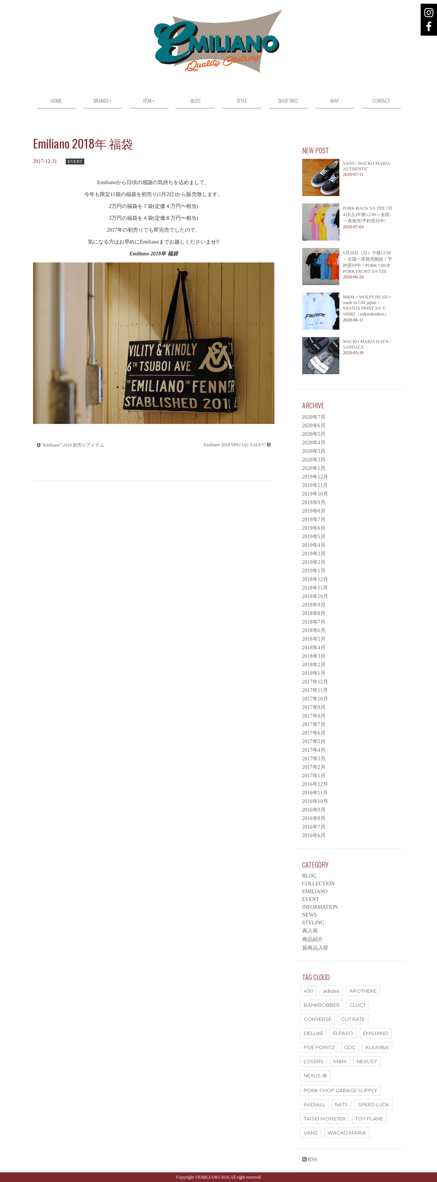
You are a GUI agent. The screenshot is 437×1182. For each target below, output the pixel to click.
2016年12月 (315, 784)
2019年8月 (314, 511)
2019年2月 (314, 562)
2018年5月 (314, 639)
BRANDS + (102, 100)
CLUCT (357, 1005)
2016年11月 (315, 793)
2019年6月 (314, 528)
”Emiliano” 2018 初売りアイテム (70, 445)
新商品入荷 (315, 948)
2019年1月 (314, 571)
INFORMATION (320, 907)
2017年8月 (314, 716)
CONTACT (381, 100)
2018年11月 (315, 588)
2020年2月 (314, 460)
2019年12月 (315, 477)
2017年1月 (314, 775)
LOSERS (314, 1061)
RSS (309, 1159)
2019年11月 (315, 485)
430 (308, 991)
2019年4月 (314, 545)
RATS (341, 1104)
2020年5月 (314, 434)
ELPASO (343, 1033)
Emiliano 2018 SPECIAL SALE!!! (236, 444)
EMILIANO (315, 891)
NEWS (309, 915)
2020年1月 (314, 468)
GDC (350, 1047)
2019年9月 (314, 502)
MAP (334, 100)
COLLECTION (318, 883)
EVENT (75, 161)
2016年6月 (314, 835)
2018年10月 (315, 596)
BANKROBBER (322, 1005)
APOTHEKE (362, 991)
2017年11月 (315, 690)
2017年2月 (314, 767)
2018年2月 (314, 664)
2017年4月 (314, 750)
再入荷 (310, 931)
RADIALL (314, 1104)
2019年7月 (314, 519)
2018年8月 (314, 613)
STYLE (242, 100)
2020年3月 (314, 451)
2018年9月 (314, 605)
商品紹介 (312, 939)
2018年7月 (314, 622)
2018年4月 (314, 647)
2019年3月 (314, 553)
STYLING (313, 922)
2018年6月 (314, 630)
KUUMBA (377, 1047)
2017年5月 (314, 741)
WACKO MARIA (346, 1133)
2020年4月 (314, 442)
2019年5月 (314, 536)
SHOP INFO (288, 100)
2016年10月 (315, 801)
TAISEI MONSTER (325, 1118)
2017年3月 (314, 758)
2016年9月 (314, 810)
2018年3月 (314, 656)
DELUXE (313, 1033)
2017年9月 (314, 707)
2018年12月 (315, 579)
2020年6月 (314, 425)
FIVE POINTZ (319, 1047)
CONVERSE (318, 1019)
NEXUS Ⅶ (315, 1075)
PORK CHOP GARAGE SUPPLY (340, 1090)
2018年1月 (314, 673)
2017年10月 (315, 699)
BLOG (195, 100)
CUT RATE (353, 1019)
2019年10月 (315, 494)
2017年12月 (315, 682)
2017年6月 (314, 733)
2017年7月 (314, 724)
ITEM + (148, 100)
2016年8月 (314, 818)
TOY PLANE (369, 1118)
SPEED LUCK (373, 1104)
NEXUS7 (367, 1061)
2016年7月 (314, 827)
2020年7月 (314, 417)
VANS (311, 1133)
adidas (331, 991)
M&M (340, 1061)
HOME (56, 100)
